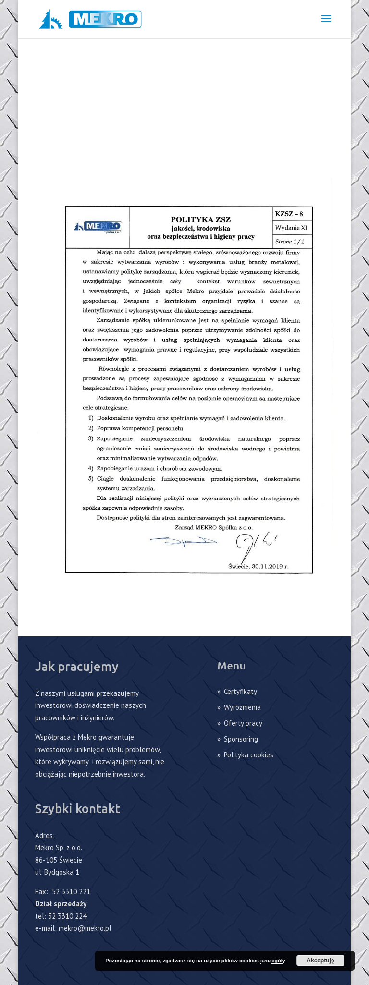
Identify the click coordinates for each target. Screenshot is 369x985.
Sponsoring (241, 738)
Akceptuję (320, 960)
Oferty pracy (243, 723)
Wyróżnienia (242, 707)
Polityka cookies (248, 754)
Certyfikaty (240, 691)
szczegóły (272, 960)
